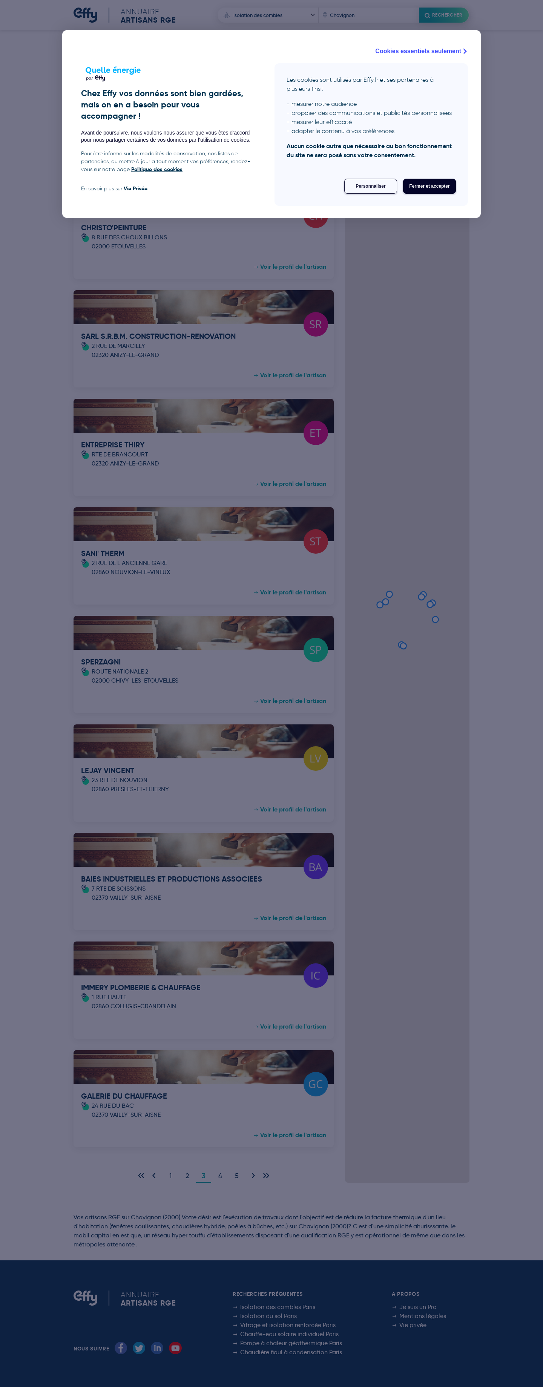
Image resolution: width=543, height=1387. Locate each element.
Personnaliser (370, 186)
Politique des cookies (157, 169)
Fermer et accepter (429, 186)
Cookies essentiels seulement (422, 51)
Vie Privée (135, 188)
